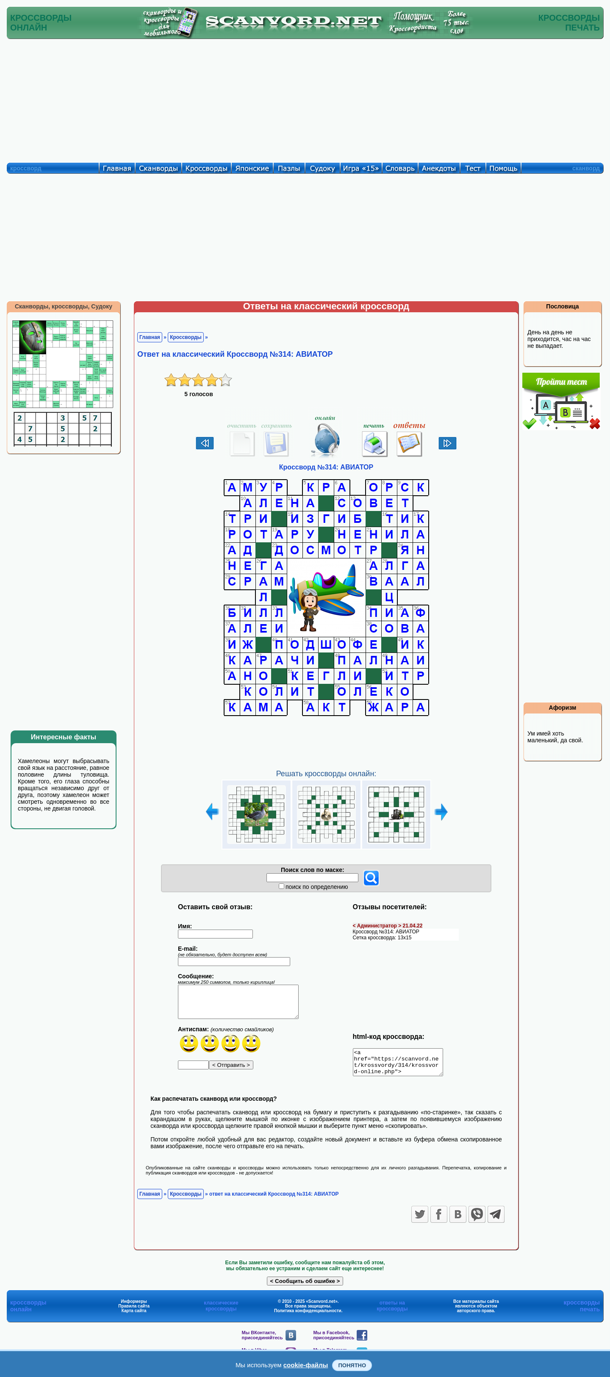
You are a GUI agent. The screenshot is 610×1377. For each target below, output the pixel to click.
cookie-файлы (305, 1365)
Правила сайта (134, 1311)
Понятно (352, 1365)
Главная (149, 337)
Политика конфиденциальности (307, 1315)
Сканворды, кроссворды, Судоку (63, 306)
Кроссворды (186, 337)
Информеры (134, 1306)
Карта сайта (134, 1315)
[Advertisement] (305, 98)
